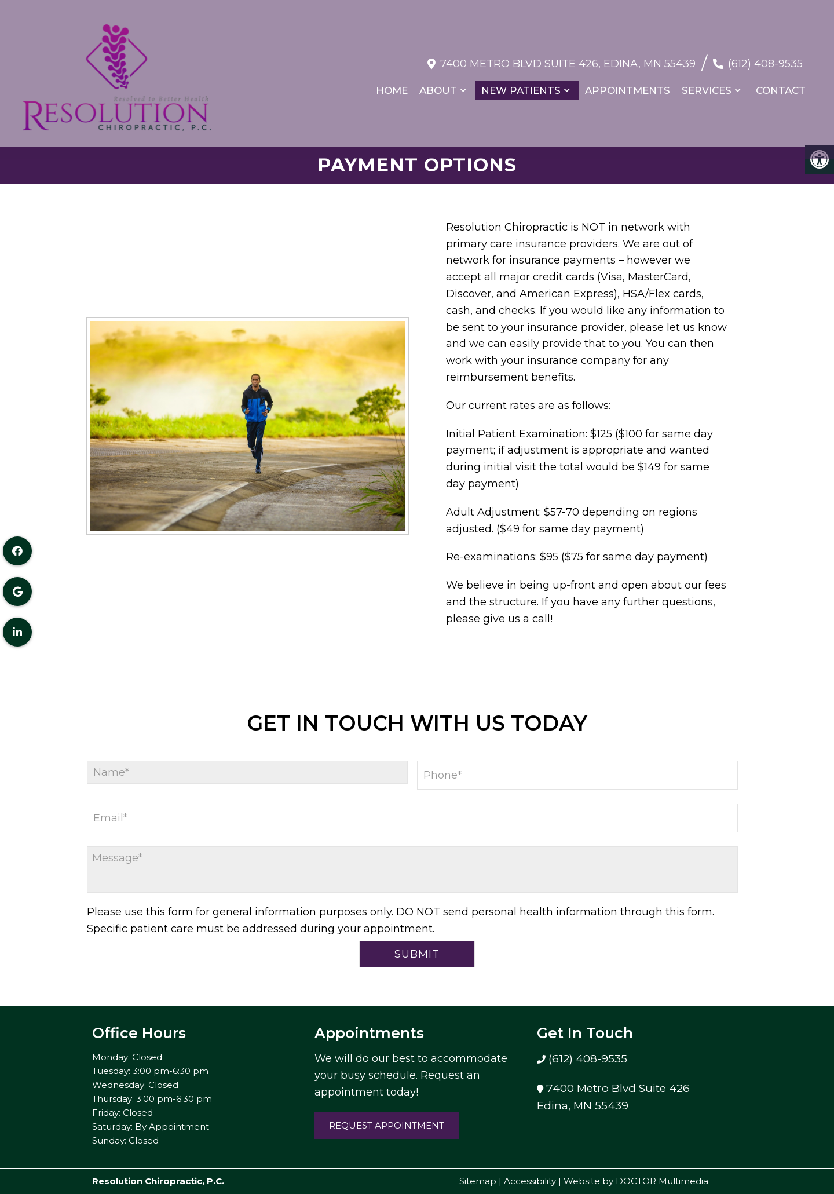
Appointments (627, 84)
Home (391, 84)
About (437, 84)
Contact (780, 84)
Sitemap (477, 1180)
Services (706, 84)
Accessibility (530, 1180)
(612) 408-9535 (764, 57)
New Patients (520, 84)
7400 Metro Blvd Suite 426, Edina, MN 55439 (567, 57)
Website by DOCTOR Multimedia (636, 1180)
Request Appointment (386, 1125)
